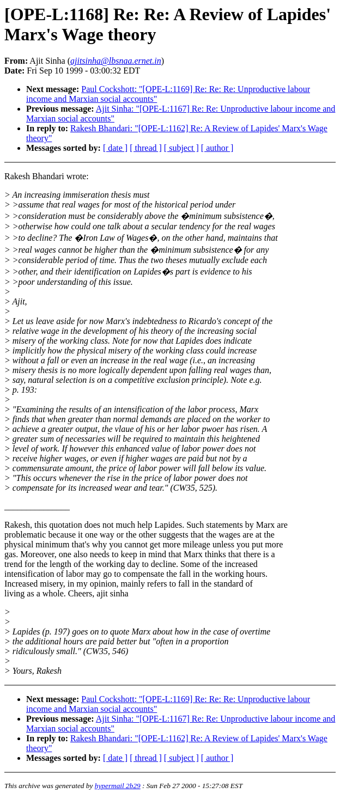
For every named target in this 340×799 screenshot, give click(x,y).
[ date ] (115, 148)
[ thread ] (146, 148)
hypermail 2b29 (118, 786)
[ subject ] (181, 148)
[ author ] (217, 148)
